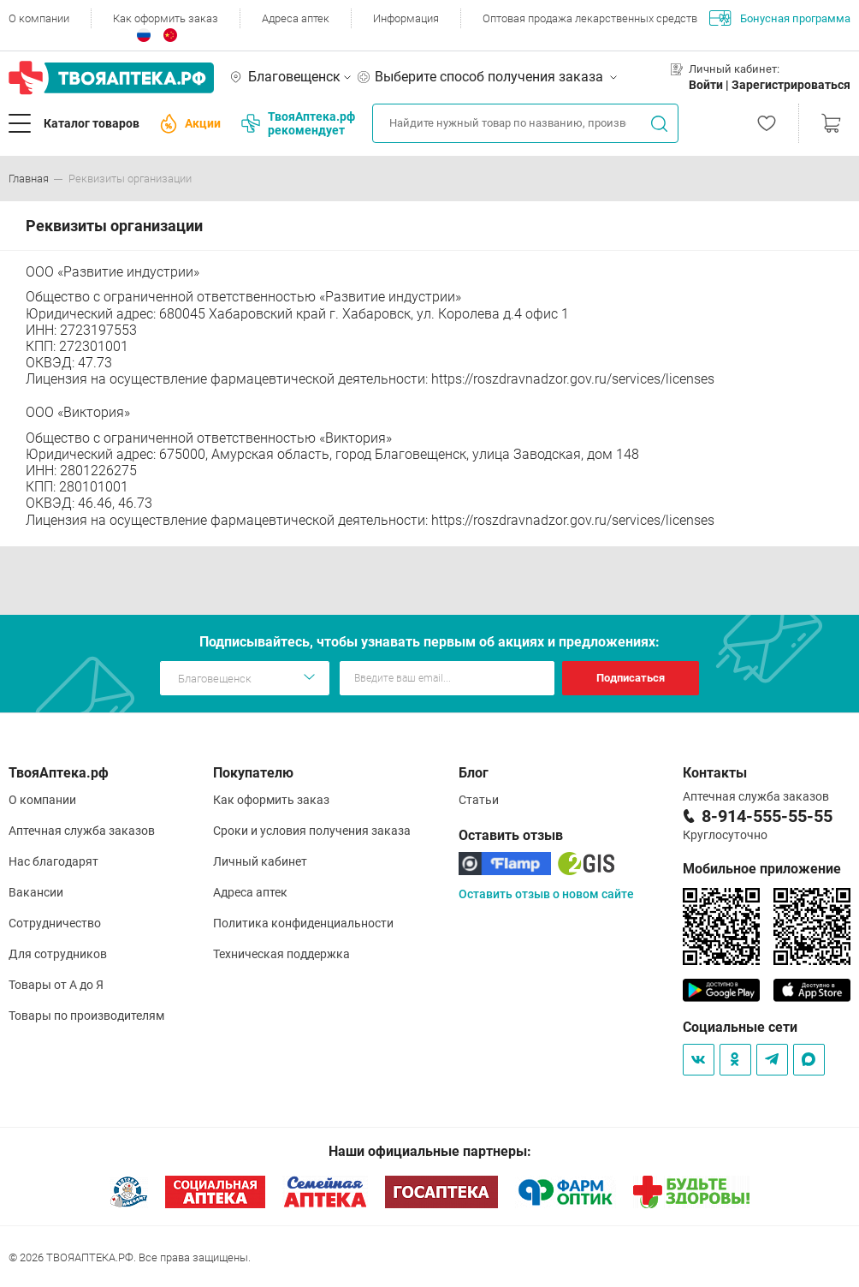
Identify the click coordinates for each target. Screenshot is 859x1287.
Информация (406, 18)
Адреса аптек (295, 18)
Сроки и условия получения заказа (312, 830)
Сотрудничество (55, 923)
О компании (39, 18)
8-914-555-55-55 (767, 816)
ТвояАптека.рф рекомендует (298, 123)
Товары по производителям (86, 1015)
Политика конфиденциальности (303, 923)
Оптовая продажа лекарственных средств (590, 18)
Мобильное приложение (762, 869)
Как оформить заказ (165, 18)
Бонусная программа (779, 18)
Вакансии (36, 892)
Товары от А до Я (56, 985)
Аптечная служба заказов (82, 830)
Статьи (479, 800)
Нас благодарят (53, 861)
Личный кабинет (260, 861)
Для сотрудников (58, 954)
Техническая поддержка (281, 954)
